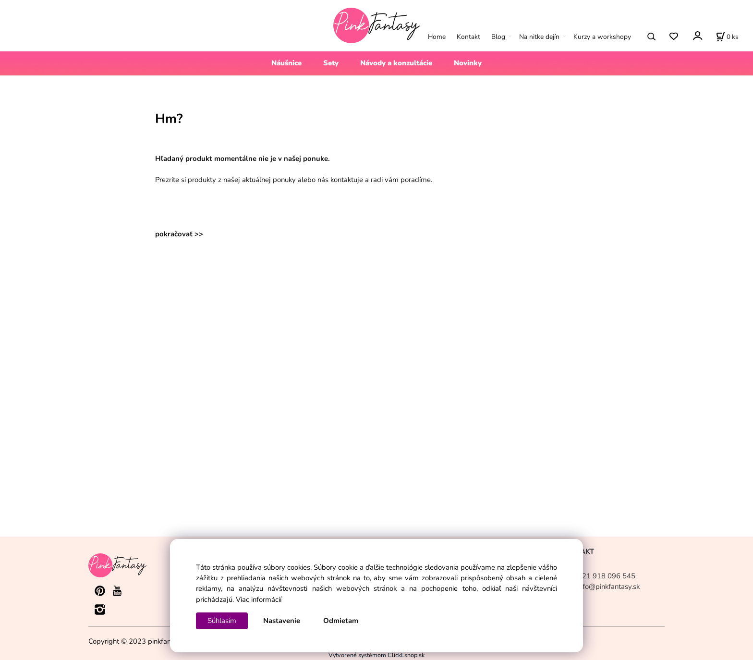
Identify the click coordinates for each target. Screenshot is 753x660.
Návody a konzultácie (396, 63)
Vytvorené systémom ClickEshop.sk (376, 655)
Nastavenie (281, 620)
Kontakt (468, 36)
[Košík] (727, 36)
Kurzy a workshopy (602, 36)
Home (437, 36)
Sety (331, 63)
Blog (498, 36)
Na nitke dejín (539, 36)
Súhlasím (221, 620)
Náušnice (286, 63)
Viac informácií (258, 599)
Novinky (468, 63)
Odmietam (340, 620)
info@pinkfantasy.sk (608, 586)
